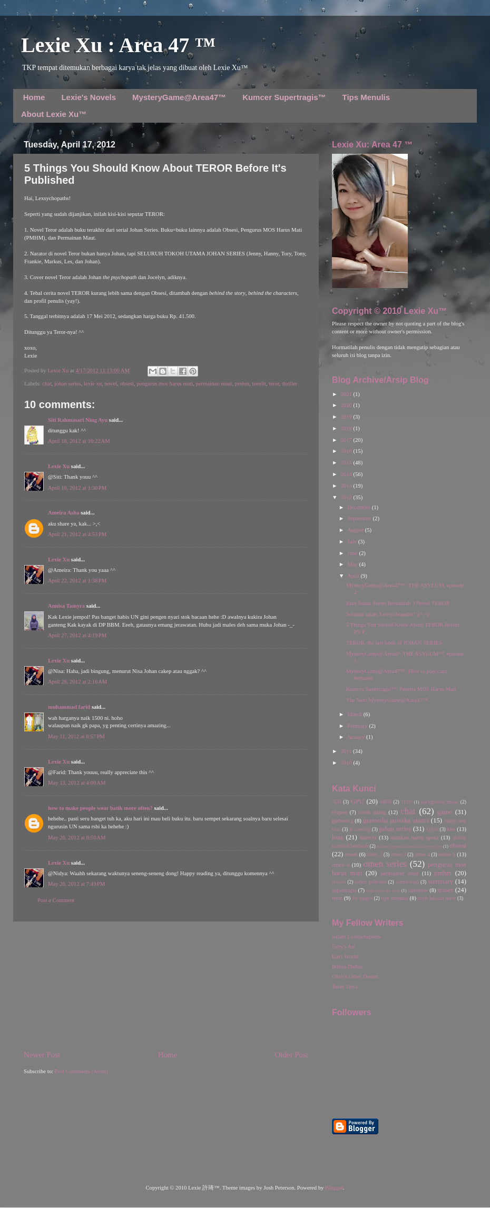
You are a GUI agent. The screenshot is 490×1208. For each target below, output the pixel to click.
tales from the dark (383, 890)
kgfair (432, 829)
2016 (346, 451)
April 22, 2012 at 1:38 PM (77, 580)
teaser (445, 890)
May (353, 564)
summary (440, 881)
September (360, 518)
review (339, 882)
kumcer (368, 837)
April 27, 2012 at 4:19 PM (77, 635)
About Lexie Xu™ (53, 114)
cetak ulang (372, 812)
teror (274, 384)
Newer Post (42, 1055)
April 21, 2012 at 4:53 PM (77, 534)
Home (34, 97)
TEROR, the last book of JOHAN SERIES (394, 643)
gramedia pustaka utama (396, 820)
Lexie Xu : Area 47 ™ (118, 45)
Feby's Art (343, 946)
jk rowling (359, 829)
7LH (336, 802)
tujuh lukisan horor (437, 898)
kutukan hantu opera (414, 837)
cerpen (339, 812)
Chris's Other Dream (355, 976)
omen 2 (375, 854)
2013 (346, 486)
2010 (346, 763)
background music (440, 802)
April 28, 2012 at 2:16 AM (77, 682)
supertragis (344, 890)
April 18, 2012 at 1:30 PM (77, 488)
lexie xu (93, 384)
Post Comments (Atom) (81, 1071)
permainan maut (214, 384)
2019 (346, 417)
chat (47, 384)
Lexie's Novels (88, 97)
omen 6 (340, 865)
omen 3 (398, 854)
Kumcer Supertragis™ (284, 97)
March (355, 714)
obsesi (127, 384)
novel (110, 384)
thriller (289, 384)
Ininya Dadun (347, 966)
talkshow (418, 890)
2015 (346, 463)
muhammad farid (69, 707)
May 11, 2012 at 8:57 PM (76, 736)
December (359, 507)
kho (451, 829)
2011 (346, 751)
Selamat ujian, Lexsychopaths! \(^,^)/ (388, 614)
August (356, 530)
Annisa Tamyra (66, 606)
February (358, 726)
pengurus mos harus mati (164, 384)
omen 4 (422, 854)
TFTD (406, 802)
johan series (67, 384)
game (444, 812)
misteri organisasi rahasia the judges (409, 846)
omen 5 (446, 854)
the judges (362, 898)
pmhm (242, 384)
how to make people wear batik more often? (100, 808)
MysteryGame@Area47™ (179, 97)
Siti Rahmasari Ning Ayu (77, 420)
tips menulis (394, 898)
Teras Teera (345, 986)
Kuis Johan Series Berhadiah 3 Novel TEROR (398, 603)
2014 (346, 474)
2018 (346, 428)
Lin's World (345, 956)
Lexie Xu (58, 370)
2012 (346, 497)
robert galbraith (370, 882)
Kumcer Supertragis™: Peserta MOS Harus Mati (401, 689)
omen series (385, 864)
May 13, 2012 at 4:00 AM (76, 783)
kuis (337, 837)
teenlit (259, 384)
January (356, 737)
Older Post (291, 1055)
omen (351, 854)
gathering (342, 821)
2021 (346, 394)
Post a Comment (55, 900)
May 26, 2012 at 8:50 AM (76, 837)
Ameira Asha (64, 513)
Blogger (334, 1188)
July (352, 541)
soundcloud (407, 882)
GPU (358, 801)
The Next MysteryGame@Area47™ (387, 700)
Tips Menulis (366, 97)
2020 (346, 405)
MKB (385, 802)
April (353, 576)
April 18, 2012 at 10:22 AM (79, 441)
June (353, 553)
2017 (346, 440)
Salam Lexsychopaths (356, 936)
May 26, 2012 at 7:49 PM (76, 884)
